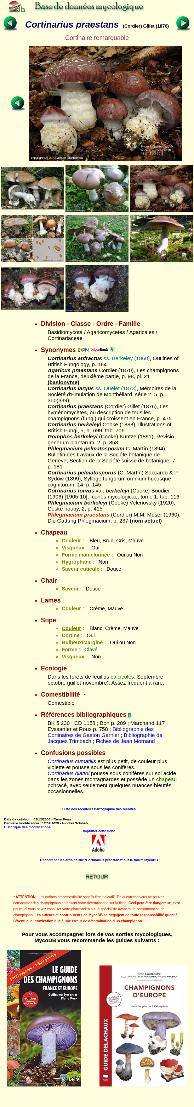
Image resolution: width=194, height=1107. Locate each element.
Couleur (71, 540)
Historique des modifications (27, 827)
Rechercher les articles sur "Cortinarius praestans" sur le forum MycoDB (99, 860)
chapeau (166, 779)
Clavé (91, 649)
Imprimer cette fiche (99, 831)
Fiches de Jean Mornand (125, 741)
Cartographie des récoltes (115, 809)
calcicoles (122, 677)
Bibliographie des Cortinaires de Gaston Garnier (100, 732)
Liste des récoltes (76, 809)
